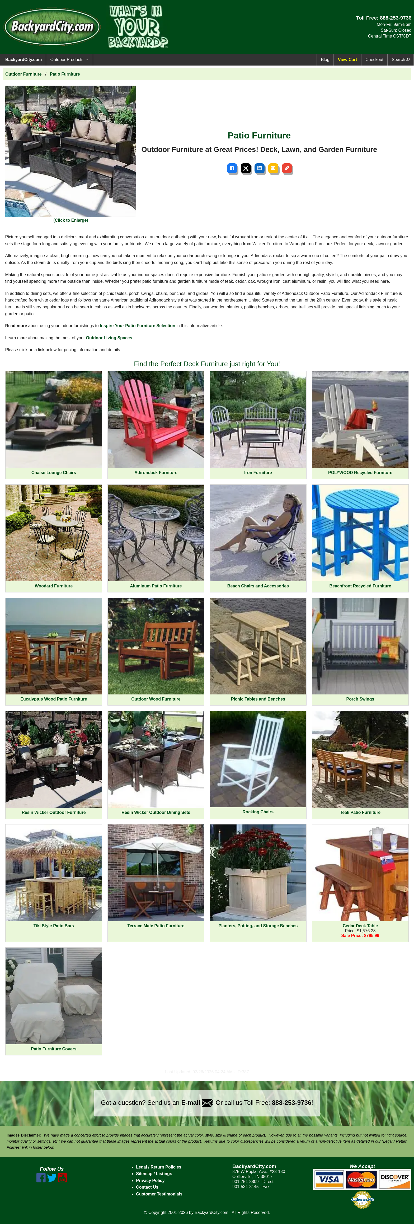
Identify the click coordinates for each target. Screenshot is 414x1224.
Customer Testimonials (159, 1194)
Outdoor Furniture (23, 74)
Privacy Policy (150, 1180)
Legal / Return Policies (158, 1167)
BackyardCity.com (23, 59)
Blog (325, 59)
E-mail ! (197, 1102)
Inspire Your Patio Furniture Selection (137, 325)
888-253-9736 (396, 18)
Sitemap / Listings (154, 1173)
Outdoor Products (66, 59)
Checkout (374, 59)
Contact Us (147, 1187)
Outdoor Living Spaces (109, 338)
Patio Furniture (65, 74)
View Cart (347, 59)
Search (401, 59)
